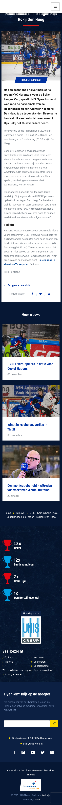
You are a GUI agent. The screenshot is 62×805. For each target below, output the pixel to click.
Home (7, 513)
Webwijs (46, 795)
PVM (37, 799)
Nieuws (20, 513)
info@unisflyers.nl (32, 744)
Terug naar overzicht (19, 285)
